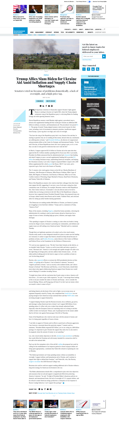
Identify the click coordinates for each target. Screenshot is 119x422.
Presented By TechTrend (88, 182)
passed (50, 164)
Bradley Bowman (48, 239)
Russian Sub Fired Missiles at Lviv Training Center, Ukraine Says (56, 393)
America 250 (22, 35)
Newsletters (89, 29)
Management (39, 32)
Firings (30, 35)
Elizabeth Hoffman (54, 140)
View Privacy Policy (87, 59)
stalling (60, 344)
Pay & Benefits (70, 32)
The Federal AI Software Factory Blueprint (92, 179)
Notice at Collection (69, 1)
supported (40, 260)
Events (75, 29)
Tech (62, 32)
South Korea (68, 293)
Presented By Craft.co (88, 162)
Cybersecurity (42, 35)
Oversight (49, 32)
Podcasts (68, 29)
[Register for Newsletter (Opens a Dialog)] (104, 56)
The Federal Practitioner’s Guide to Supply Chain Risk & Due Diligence (92, 158)
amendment (68, 336)
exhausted (67, 155)
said (35, 262)
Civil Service (51, 35)
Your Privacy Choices (83, 1)
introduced (60, 336)
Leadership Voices (100, 32)
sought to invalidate (35, 361)
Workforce (80, 32)
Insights (90, 32)
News (32, 32)
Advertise (98, 29)
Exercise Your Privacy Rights (100, 1)
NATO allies (71, 295)
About (81, 29)
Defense (56, 32)
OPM (35, 35)
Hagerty (50, 211)
